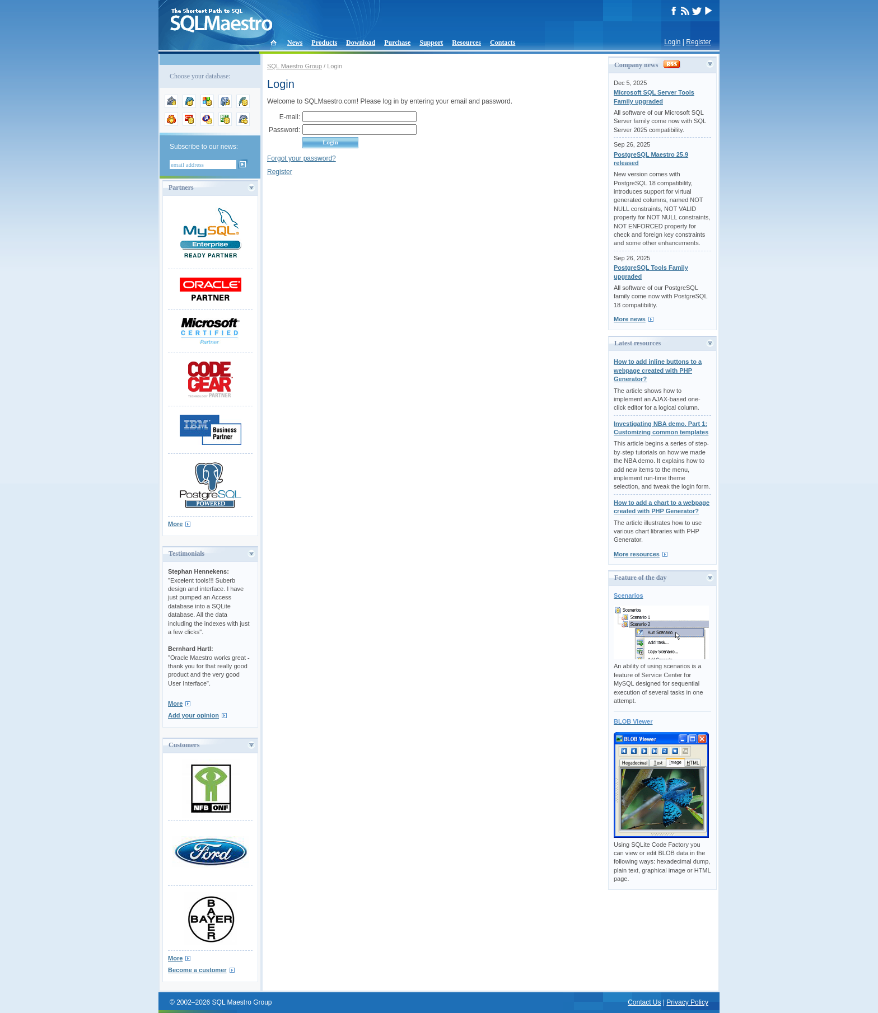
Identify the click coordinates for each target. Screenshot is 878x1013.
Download (360, 42)
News (294, 42)
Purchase (397, 42)
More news (630, 319)
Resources (466, 42)
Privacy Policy (687, 1002)
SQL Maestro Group (294, 66)
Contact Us (644, 1002)
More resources (637, 554)
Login (672, 42)
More (175, 523)
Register (698, 42)
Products (324, 42)
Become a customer (197, 970)
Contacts (502, 42)
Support (431, 42)
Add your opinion (193, 715)
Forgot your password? (301, 158)
